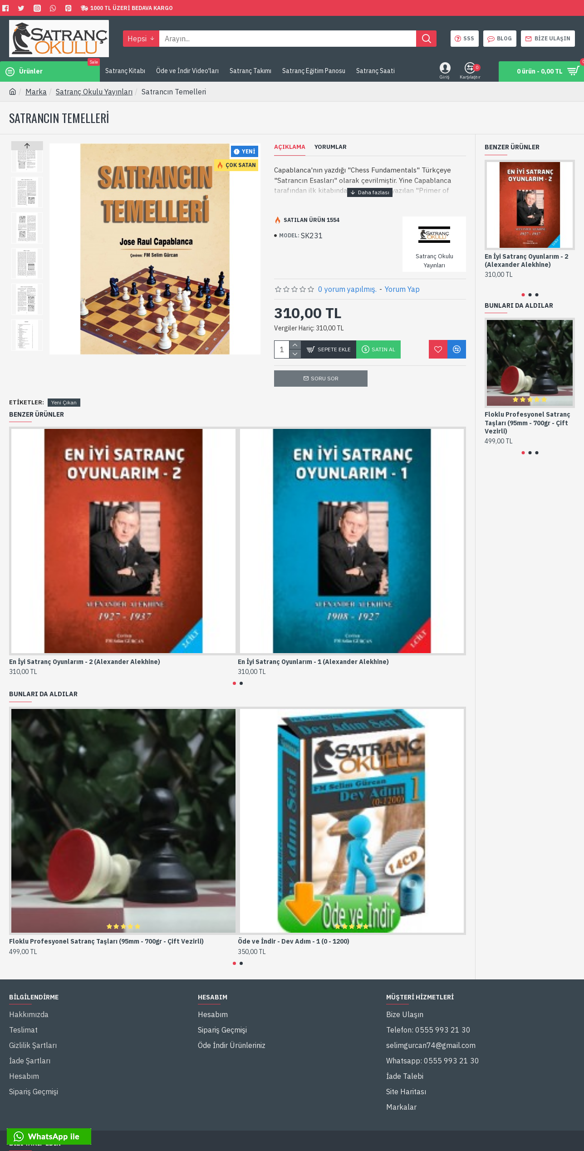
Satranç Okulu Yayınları (94, 91)
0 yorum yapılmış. (347, 278)
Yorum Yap (402, 278)
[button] (27, 348)
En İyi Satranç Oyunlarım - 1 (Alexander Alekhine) (313, 651)
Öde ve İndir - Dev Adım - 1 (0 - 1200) (293, 931)
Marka (36, 91)
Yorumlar (330, 147)
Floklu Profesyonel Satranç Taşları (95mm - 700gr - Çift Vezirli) (106, 931)
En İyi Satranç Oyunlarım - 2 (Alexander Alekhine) (84, 651)
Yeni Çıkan (64, 391)
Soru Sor (325, 367)
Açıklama (289, 147)
